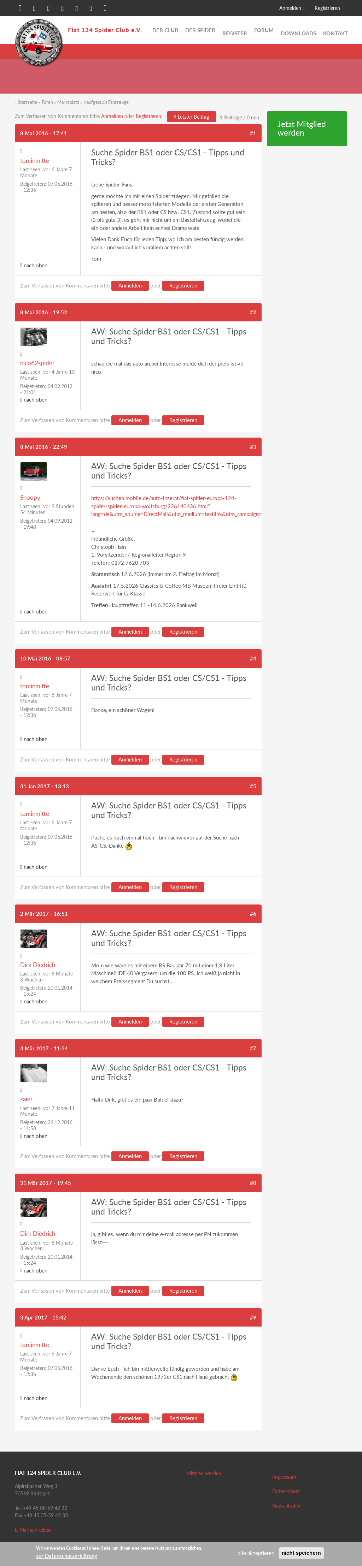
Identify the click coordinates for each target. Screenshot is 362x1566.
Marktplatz (68, 102)
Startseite (27, 102)
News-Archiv (286, 1506)
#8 (253, 1183)
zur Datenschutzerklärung (66, 1556)
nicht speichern (301, 1553)
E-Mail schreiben (33, 1530)
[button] (20, 9)
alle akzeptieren (256, 1553)
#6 (253, 913)
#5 (253, 786)
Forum (264, 30)
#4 (253, 658)
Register (234, 30)
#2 (253, 312)
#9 (253, 1317)
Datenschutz (286, 1491)
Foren (47, 102)
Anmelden (290, 8)
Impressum (284, 1477)
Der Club (165, 30)
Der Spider (200, 30)
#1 (253, 133)
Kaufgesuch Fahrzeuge (106, 102)
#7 (253, 1048)
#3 (253, 447)
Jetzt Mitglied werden (302, 128)
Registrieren (327, 8)
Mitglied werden (203, 1473)
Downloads (298, 30)
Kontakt (335, 30)
